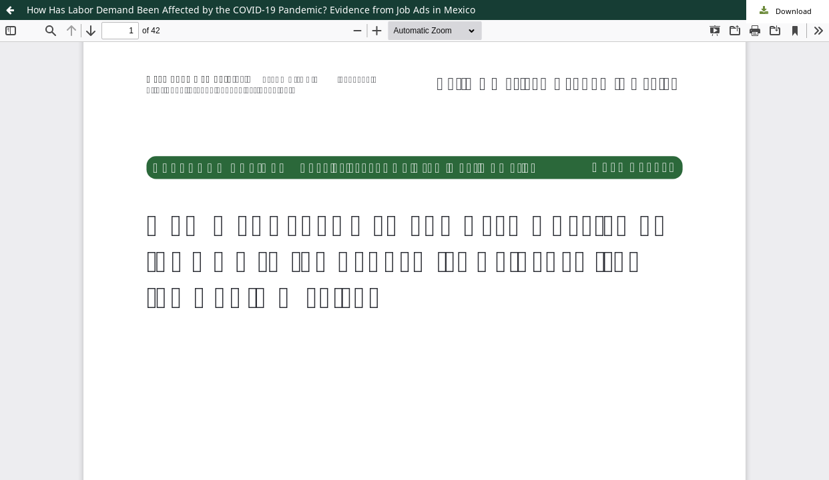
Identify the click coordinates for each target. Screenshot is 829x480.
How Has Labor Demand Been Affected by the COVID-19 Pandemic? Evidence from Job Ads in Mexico (251, 9)
